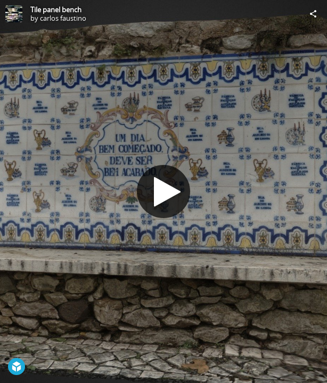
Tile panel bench (55, 9)
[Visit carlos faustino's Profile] (13, 13)
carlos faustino (63, 18)
